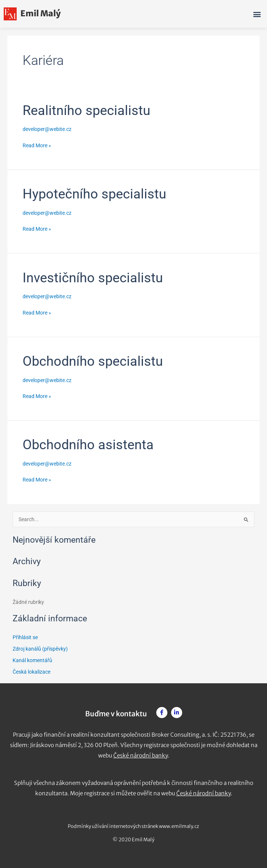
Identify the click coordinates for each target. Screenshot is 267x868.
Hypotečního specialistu (94, 194)
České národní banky (140, 755)
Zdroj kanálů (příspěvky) (40, 649)
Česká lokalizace (31, 672)
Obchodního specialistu (93, 361)
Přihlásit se (25, 637)
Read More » (37, 144)
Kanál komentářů (32, 660)
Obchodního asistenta (88, 445)
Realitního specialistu (86, 110)
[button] (257, 14)
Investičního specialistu (93, 278)
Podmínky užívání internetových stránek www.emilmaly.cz (133, 826)
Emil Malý (32, 13)
